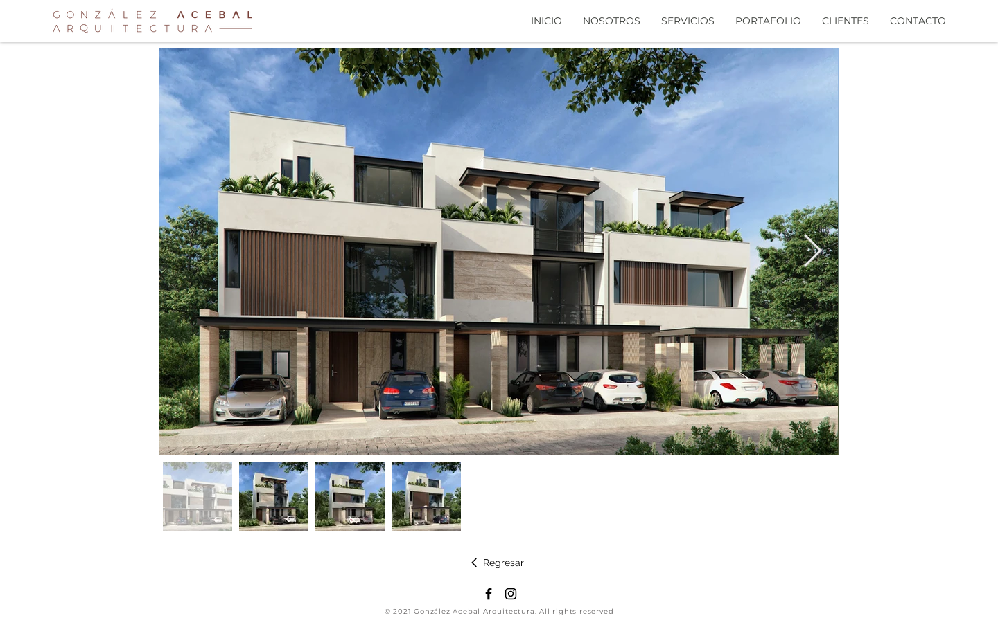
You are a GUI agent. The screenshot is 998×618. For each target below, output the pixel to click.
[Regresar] (496, 562)
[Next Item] (812, 252)
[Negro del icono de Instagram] (510, 593)
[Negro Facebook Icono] (488, 593)
